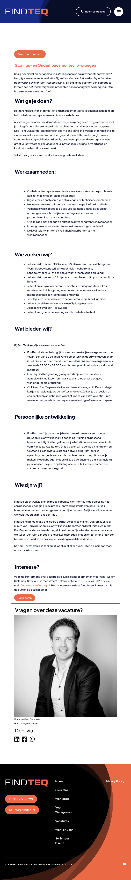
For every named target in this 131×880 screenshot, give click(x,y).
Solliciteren (25, 597)
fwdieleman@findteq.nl (35, 585)
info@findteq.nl (29, 723)
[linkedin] (124, 864)
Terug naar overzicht (30, 54)
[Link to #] (118, 11)
